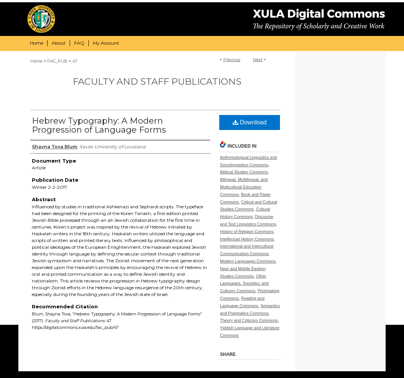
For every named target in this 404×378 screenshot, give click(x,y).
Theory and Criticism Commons (249, 320)
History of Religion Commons (246, 231)
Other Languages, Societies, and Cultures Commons (244, 283)
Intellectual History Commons (247, 239)
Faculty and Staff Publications (157, 81)
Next (257, 59)
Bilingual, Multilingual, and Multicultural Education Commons (244, 187)
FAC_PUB (57, 61)
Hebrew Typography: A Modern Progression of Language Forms (99, 125)
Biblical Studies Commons (244, 172)
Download (250, 122)
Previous (231, 59)
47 (74, 61)
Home (36, 61)
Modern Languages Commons (247, 261)
